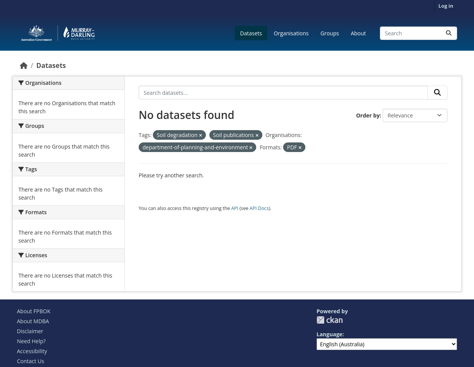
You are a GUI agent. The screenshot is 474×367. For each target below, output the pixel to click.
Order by (368, 115)
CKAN (330, 320)
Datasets (251, 33)
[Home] (24, 65)
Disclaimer (30, 331)
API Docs (259, 208)
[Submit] (448, 33)
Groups (329, 33)
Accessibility (32, 351)
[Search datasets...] (418, 33)
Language (329, 334)
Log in (445, 5)
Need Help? (31, 341)
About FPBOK (33, 311)
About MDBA (33, 321)
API (235, 208)
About (358, 33)
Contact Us (30, 361)
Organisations (291, 33)
